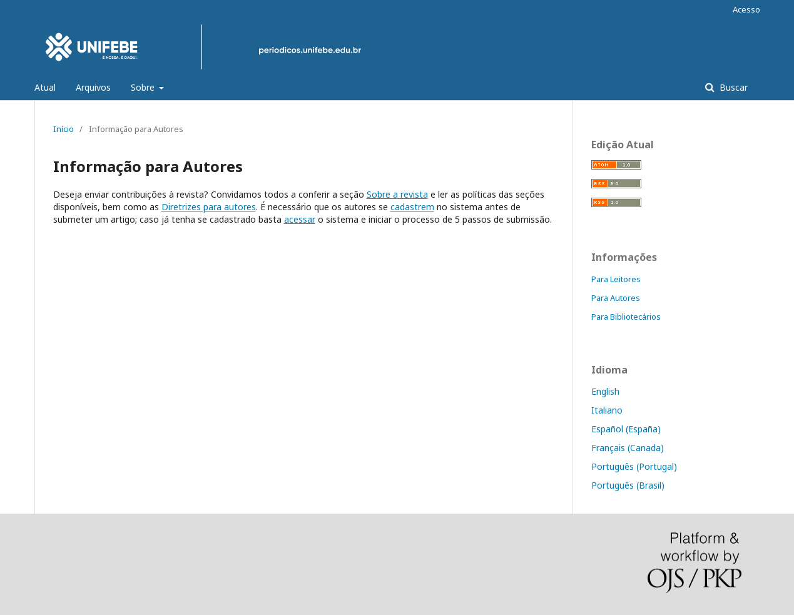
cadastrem (412, 207)
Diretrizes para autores (208, 207)
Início (63, 129)
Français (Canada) (627, 448)
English (605, 391)
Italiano (607, 410)
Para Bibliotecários (626, 316)
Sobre (144, 87)
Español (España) (626, 429)
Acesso (746, 9)
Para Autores (615, 297)
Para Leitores (616, 279)
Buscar (732, 87)
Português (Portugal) (634, 466)
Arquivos (93, 87)
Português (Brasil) (627, 485)
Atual (45, 87)
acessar (299, 219)
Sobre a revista (397, 194)
